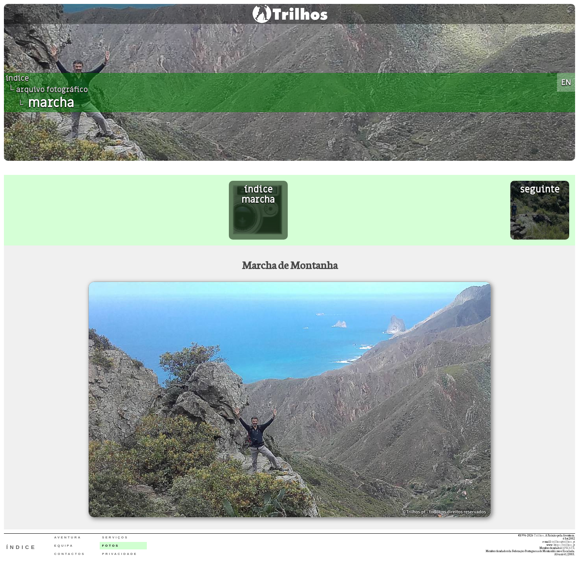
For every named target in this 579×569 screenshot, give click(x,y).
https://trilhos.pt (564, 545)
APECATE (568, 548)
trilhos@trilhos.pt (563, 542)
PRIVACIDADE (119, 554)
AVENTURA (67, 537)
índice (17, 78)
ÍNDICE (21, 547)
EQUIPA (63, 545)
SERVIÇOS (115, 537)
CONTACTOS (69, 554)
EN (566, 82)
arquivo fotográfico (52, 90)
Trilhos (539, 535)
